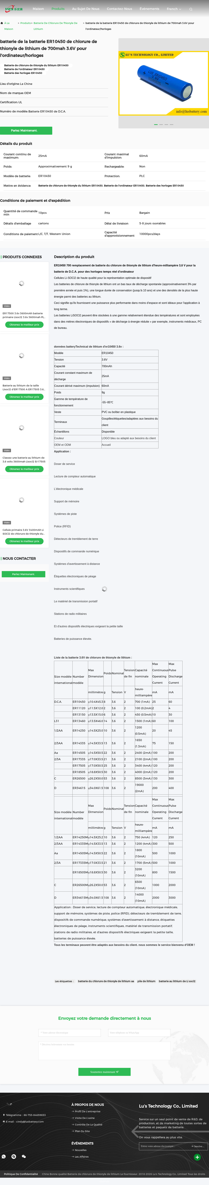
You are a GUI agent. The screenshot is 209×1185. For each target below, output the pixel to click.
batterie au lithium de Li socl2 (177, 981)
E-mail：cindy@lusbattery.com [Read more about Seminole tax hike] (23, 1121)
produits (25, 23)
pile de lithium (146, 981)
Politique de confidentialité (21, 1174)
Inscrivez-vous (198, 1146)
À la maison (8, 26)
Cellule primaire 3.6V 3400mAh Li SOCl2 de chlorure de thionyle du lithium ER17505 (23, 533)
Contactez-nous (119, 9)
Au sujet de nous (85, 9)
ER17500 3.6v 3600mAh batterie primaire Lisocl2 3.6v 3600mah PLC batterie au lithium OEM (24, 317)
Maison (38, 9)
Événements (149, 9)
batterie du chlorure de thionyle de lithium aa (106, 981)
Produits (58, 9)
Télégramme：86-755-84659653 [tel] (24, 1115)
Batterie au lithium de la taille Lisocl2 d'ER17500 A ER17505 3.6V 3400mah (24, 389)
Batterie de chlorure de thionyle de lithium (55, 26)
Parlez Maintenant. (26, 130)
